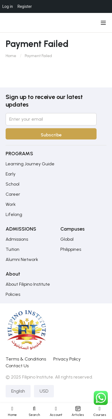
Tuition (12, 249)
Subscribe (51, 135)
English (18, 391)
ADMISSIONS (21, 229)
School (12, 184)
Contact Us (17, 365)
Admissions (17, 239)
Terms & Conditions (26, 359)
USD (44, 391)
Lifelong (14, 214)
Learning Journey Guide (30, 163)
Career (13, 194)
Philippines (70, 249)
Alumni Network (22, 259)
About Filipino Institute (28, 284)
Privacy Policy (67, 359)
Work (11, 204)
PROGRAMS (19, 153)
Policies (13, 294)
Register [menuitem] (24, 6)
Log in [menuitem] (7, 6)
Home (11, 55)
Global (67, 239)
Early (10, 174)
